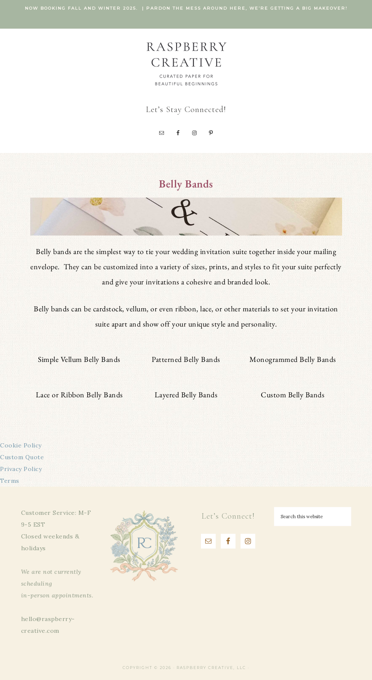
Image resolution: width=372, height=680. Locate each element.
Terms (9, 481)
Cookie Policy (21, 445)
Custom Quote (22, 457)
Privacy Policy (21, 469)
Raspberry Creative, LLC (186, 63)
